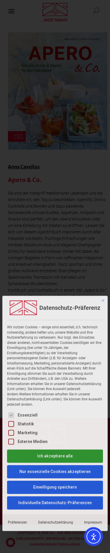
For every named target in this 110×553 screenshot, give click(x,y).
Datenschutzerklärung (55, 451)
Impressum (93, 451)
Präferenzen (17, 451)
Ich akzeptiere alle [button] (55, 384)
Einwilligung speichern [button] (55, 416)
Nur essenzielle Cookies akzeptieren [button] (55, 400)
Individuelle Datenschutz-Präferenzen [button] (55, 431)
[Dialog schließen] (103, 229)
